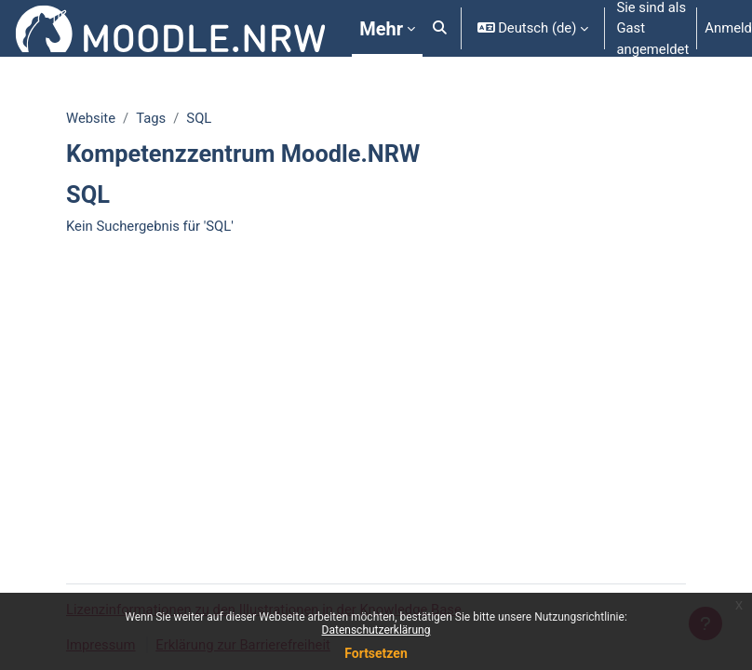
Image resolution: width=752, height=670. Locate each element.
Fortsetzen (376, 653)
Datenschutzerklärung (376, 629)
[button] (440, 28)
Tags (151, 118)
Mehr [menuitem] (381, 29)
